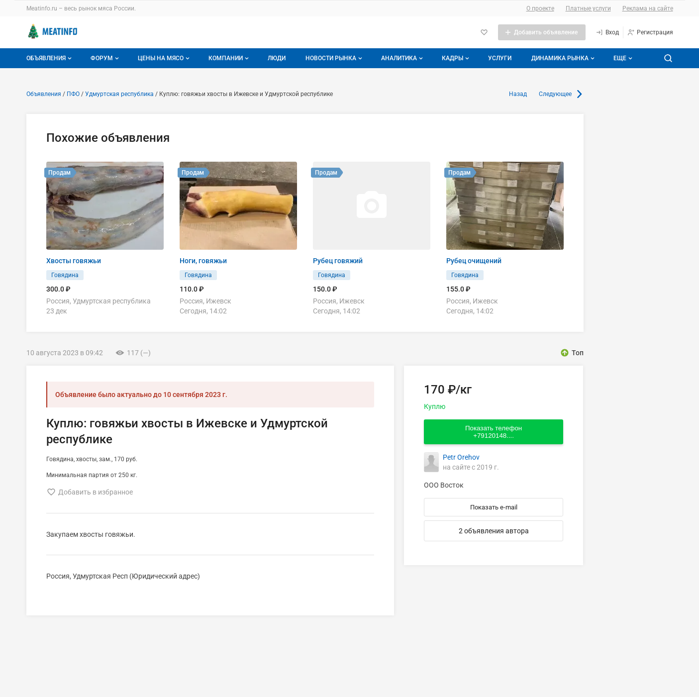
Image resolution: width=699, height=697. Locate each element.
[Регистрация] (650, 32)
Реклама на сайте (647, 8)
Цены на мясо (165, 58)
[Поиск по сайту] (668, 58)
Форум (106, 58)
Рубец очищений (473, 261)
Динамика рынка (564, 58)
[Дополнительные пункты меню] (622, 58)
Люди (277, 58)
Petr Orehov (461, 457)
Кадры (456, 58)
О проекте (540, 8)
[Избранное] (484, 32)
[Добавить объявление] (542, 32)
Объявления (50, 58)
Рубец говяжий (338, 261)
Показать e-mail (493, 507)
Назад (518, 94)
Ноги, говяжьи (203, 261)
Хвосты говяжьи (73, 261)
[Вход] (607, 32)
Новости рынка (334, 58)
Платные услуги (588, 8)
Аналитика (403, 58)
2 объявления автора (494, 531)
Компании (229, 58)
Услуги (499, 58)
